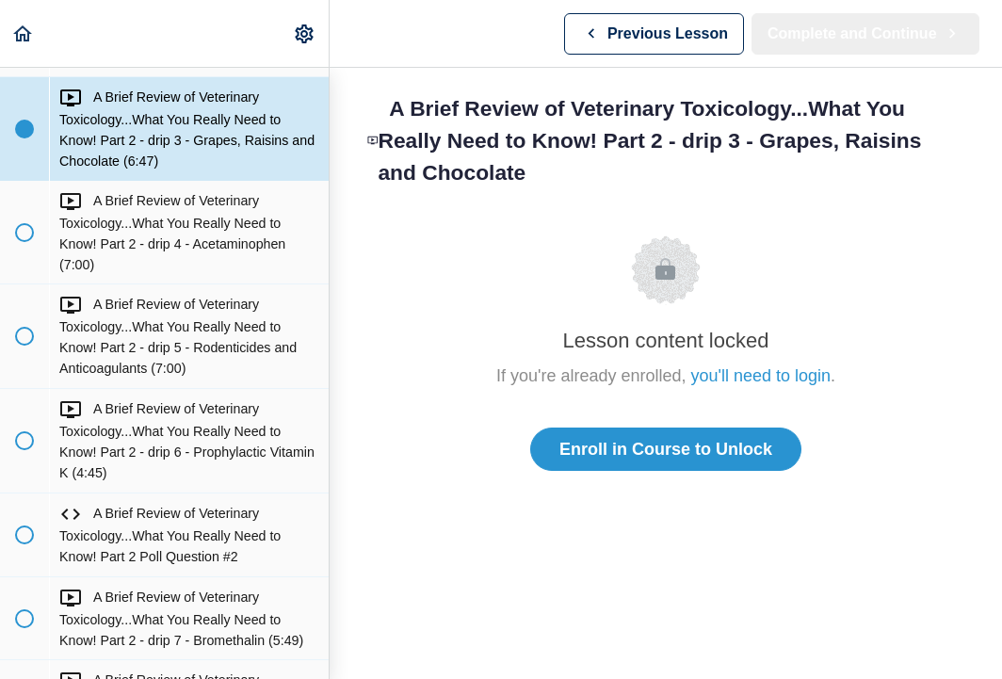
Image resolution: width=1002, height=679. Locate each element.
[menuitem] (305, 33)
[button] (23, 33)
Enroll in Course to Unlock (665, 449)
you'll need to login (761, 375)
